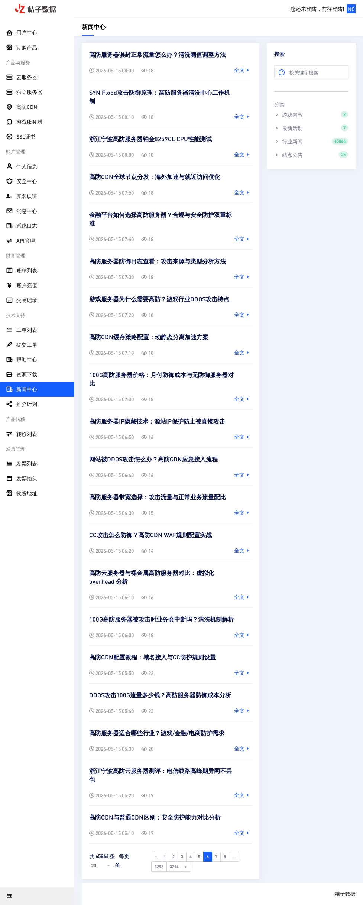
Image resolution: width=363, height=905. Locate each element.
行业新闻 (311, 141)
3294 (174, 866)
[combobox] (101, 865)
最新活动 (311, 127)
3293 (159, 866)
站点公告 (311, 154)
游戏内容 (311, 114)
